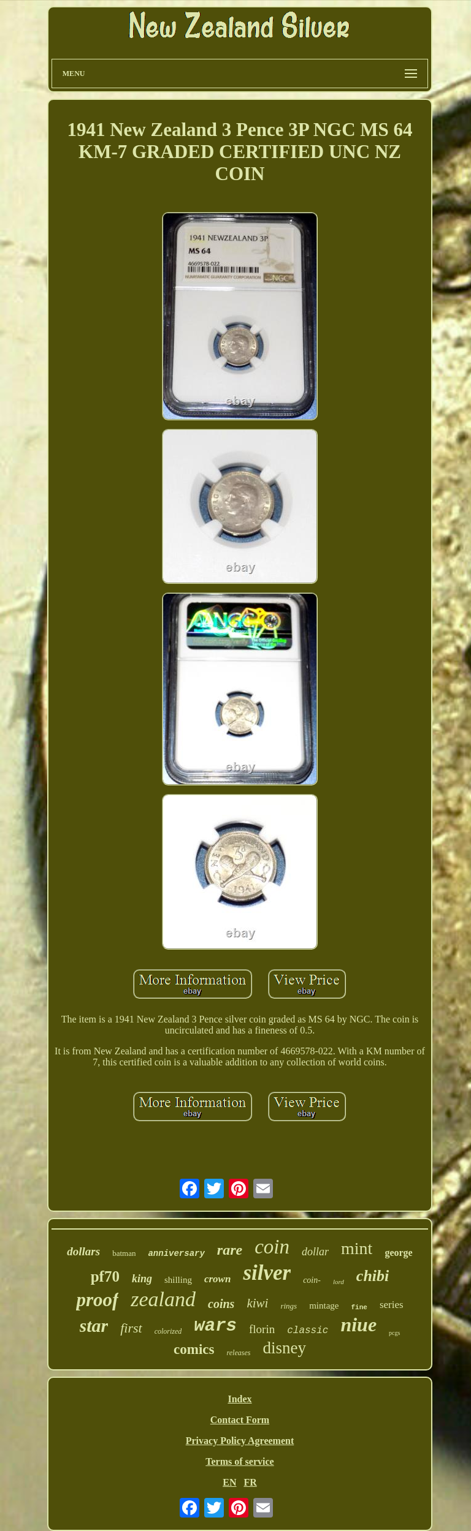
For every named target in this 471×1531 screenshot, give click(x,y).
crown (217, 1279)
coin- (312, 1280)
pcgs (394, 1332)
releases (239, 1352)
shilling (178, 1280)
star (94, 1325)
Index (239, 1399)
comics (194, 1349)
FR (249, 1482)
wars (215, 1326)
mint (356, 1248)
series (392, 1304)
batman (124, 1253)
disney (284, 1348)
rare (229, 1250)
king (142, 1278)
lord (338, 1281)
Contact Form (239, 1420)
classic (307, 1330)
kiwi (257, 1303)
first (131, 1328)
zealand (163, 1299)
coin (272, 1247)
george (398, 1252)
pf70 (105, 1276)
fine (359, 1307)
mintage (324, 1305)
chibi (372, 1276)
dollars (83, 1251)
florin (262, 1329)
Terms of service (239, 1461)
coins (221, 1303)
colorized (168, 1331)
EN (229, 1482)
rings (288, 1305)
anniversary (176, 1253)
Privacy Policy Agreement (240, 1440)
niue (358, 1325)
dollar (315, 1252)
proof (97, 1299)
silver (267, 1273)
